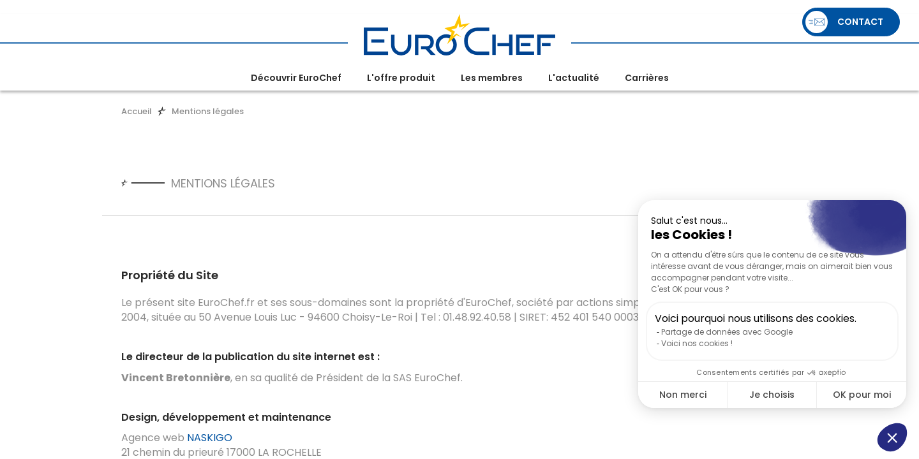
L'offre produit (401, 77)
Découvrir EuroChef (296, 77)
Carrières (647, 77)
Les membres (492, 77)
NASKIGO (209, 437)
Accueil (136, 111)
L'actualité (573, 77)
